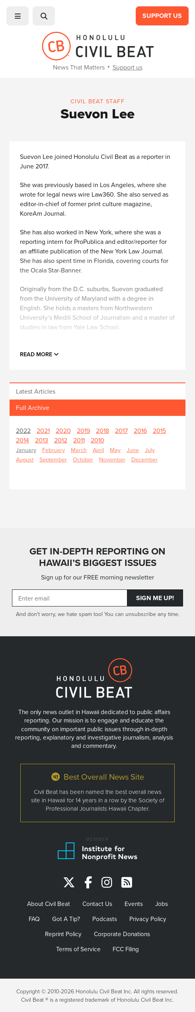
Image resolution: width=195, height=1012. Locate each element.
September (53, 459)
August (24, 459)
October (83, 459)
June (133, 450)
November (112, 459)
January (26, 450)
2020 (63, 430)
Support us (127, 67)
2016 (140, 430)
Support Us (162, 15)
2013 (41, 440)
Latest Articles (35, 391)
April (98, 450)
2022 (23, 430)
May (115, 450)
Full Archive (32, 407)
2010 (97, 440)
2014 (22, 440)
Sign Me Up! (155, 598)
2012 (60, 440)
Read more (39, 354)
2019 (83, 430)
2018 (102, 430)
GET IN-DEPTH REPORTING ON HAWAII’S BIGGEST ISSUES (97, 557)
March (79, 450)
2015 (159, 430)
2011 (79, 440)
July (150, 450)
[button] (17, 15)
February (53, 450)
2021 (43, 430)
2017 (121, 430)
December (144, 459)
